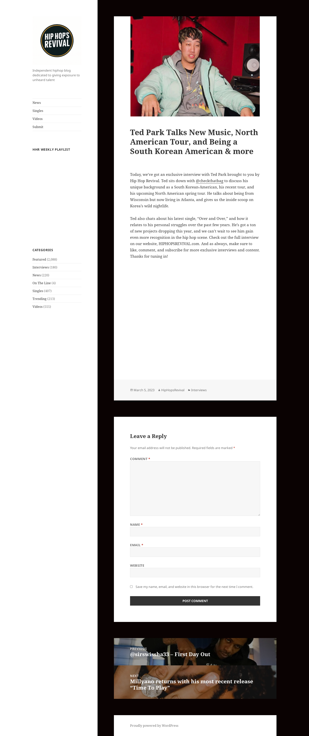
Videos (38, 119)
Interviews (41, 267)
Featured (39, 259)
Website (137, 565)
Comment (140, 459)
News (37, 103)
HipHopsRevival (172, 390)
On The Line (42, 283)
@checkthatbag (209, 180)
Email (136, 545)
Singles (38, 111)
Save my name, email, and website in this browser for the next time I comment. (194, 587)
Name (136, 524)
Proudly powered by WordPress (154, 725)
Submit (38, 127)
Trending (40, 299)
